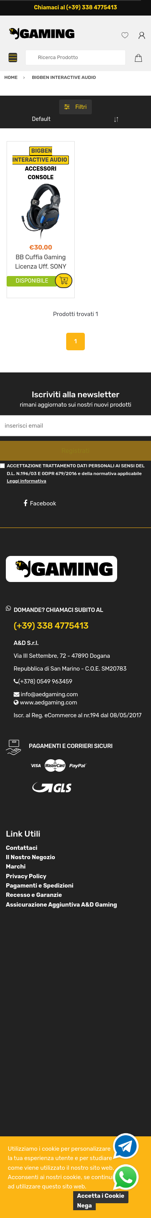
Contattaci (21, 847)
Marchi (16, 866)
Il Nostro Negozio (30, 857)
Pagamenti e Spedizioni (40, 885)
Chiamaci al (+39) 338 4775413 (75, 7)
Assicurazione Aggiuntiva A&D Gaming (61, 904)
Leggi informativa (26, 481)
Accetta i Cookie (101, 1195)
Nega (84, 1205)
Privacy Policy (26, 876)
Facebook (39, 503)
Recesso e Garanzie (34, 894)
